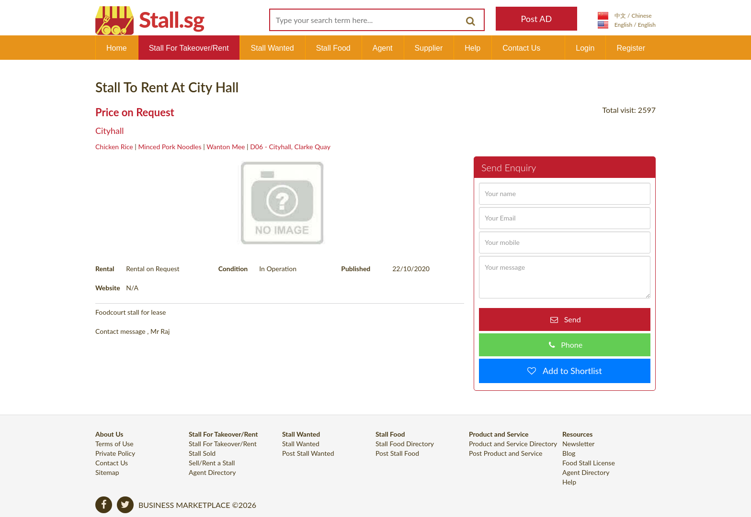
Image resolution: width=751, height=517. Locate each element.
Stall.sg (171, 19)
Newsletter (578, 444)
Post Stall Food (397, 453)
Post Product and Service (505, 453)
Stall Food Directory (405, 444)
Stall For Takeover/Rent (189, 48)
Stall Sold (202, 453)
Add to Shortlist (569, 370)
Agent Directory (212, 472)
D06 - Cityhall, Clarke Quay (290, 147)
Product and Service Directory (513, 444)
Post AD (536, 18)
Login (585, 48)
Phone (568, 344)
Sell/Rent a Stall (212, 463)
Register (630, 48)
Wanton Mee (225, 147)
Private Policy (115, 453)
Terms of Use (114, 444)
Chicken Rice (114, 147)
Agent (383, 48)
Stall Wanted (272, 48)
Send (569, 319)
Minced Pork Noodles (169, 147)
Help (472, 48)
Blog (568, 453)
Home (116, 48)
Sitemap (107, 472)
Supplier (429, 48)
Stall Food (333, 48)
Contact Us (521, 48)
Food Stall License (588, 463)
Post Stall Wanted (308, 453)
